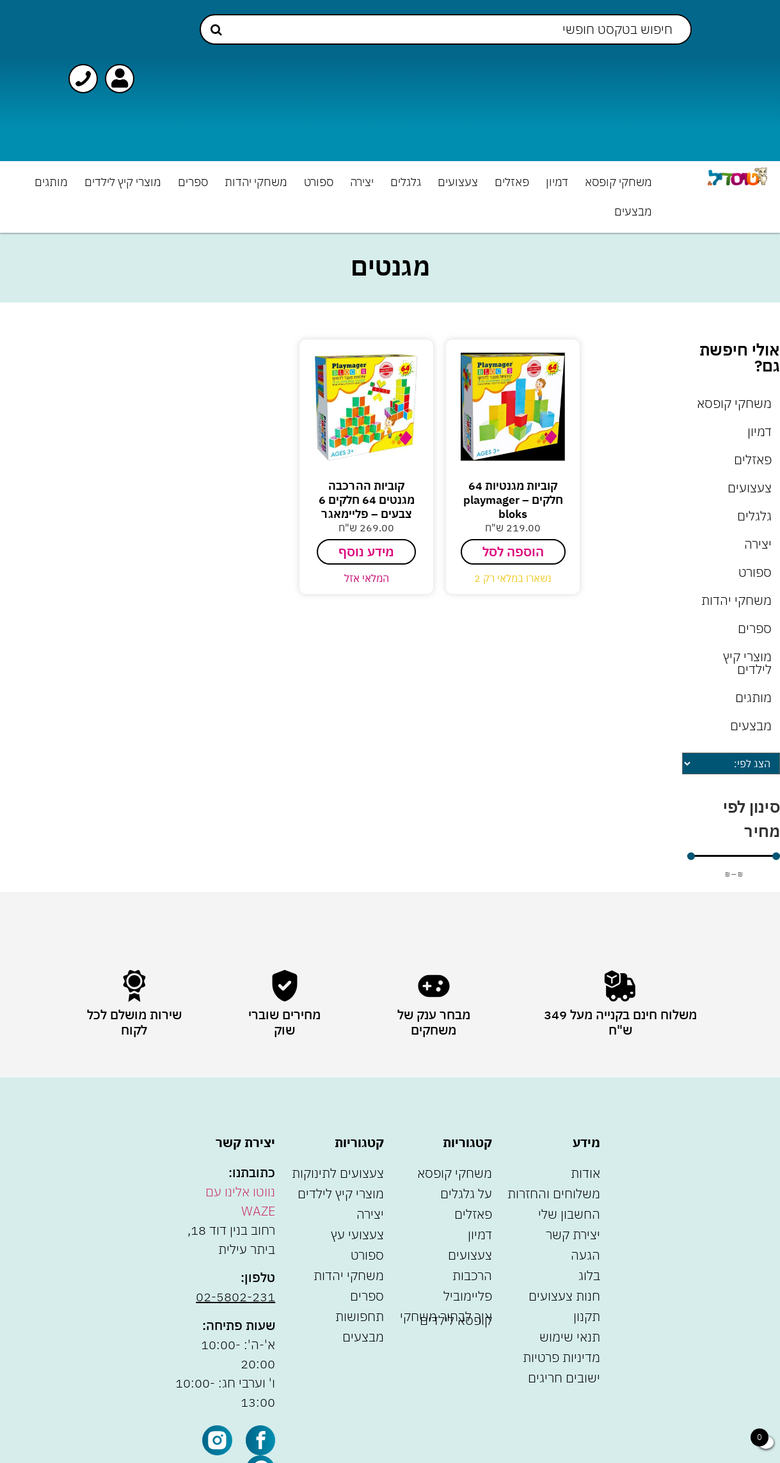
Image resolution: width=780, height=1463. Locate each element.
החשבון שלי (569, 1214)
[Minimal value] (733, 856)
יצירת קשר (573, 1234)
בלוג (589, 1275)
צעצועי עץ (357, 1234)
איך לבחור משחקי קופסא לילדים (446, 1318)
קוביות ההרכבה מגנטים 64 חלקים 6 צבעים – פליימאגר (367, 499)
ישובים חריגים (564, 1377)
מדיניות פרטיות (561, 1357)
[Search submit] (216, 29)
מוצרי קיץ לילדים (122, 182)
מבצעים (633, 211)
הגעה (585, 1255)
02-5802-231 (235, 1296)
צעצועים (458, 182)
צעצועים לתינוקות (338, 1173)
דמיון (557, 182)
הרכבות (472, 1275)
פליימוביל (467, 1295)
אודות (585, 1173)
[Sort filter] (731, 763)
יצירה (362, 182)
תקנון (586, 1316)
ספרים (193, 182)
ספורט (318, 182)
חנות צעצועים (564, 1295)
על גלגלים (466, 1193)
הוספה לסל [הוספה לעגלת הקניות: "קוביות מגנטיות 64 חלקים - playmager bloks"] (513, 551)
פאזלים (512, 182)
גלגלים (405, 182)
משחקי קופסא (618, 182)
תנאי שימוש (569, 1336)
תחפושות (359, 1316)
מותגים (51, 182)
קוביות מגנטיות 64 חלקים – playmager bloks (513, 499)
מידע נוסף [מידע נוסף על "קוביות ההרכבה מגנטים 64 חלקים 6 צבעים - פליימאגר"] (366, 551)
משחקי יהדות (256, 182)
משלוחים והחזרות (553, 1193)
